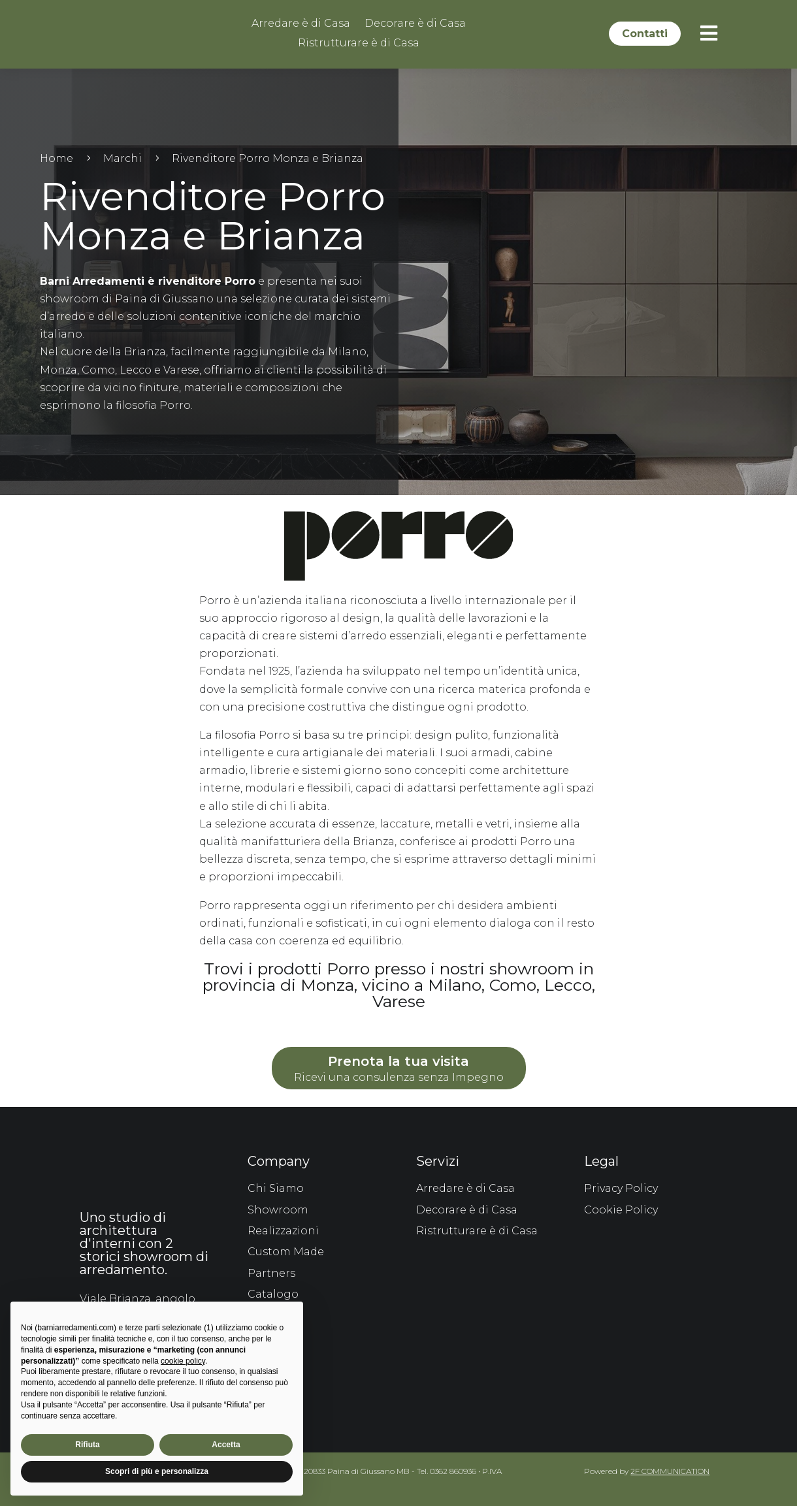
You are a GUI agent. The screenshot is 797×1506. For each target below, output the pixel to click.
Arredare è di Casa (301, 24)
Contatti (645, 33)
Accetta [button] (226, 1444)
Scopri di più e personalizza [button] (156, 1471)
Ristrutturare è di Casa (358, 44)
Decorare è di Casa (415, 24)
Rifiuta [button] (87, 1444)
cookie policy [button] (183, 1361)
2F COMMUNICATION (669, 1469)
